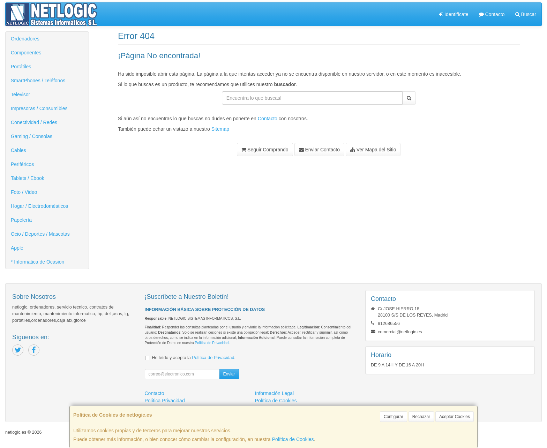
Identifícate (453, 14)
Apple (17, 248)
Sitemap (220, 129)
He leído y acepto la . (193, 357)
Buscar (525, 14)
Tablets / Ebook (27, 178)
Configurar (393, 416)
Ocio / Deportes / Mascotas (40, 234)
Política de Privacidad (211, 343)
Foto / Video (24, 192)
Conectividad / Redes (34, 122)
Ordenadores (25, 38)
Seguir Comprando (264, 149)
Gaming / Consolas (31, 136)
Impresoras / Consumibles (39, 108)
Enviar (229, 374)
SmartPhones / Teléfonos (38, 80)
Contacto (492, 14)
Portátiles (21, 66)
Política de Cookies (293, 439)
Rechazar (421, 416)
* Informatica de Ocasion (37, 262)
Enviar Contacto (319, 149)
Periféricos (22, 164)
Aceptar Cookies (454, 416)
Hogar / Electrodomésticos (39, 206)
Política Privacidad (165, 400)
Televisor (20, 94)
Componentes (26, 52)
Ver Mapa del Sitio (373, 149)
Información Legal (274, 393)
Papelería (21, 220)
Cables (18, 150)
